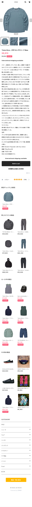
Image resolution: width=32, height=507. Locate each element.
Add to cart (16, 163)
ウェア (3, 435)
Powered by (16, 490)
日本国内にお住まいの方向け (16, 168)
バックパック (4, 445)
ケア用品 (3, 456)
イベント (3, 461)
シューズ (3, 429)
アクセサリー (4, 450)
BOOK (3, 471)
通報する (28, 173)
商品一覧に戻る (16, 480)
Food (3, 466)
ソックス (3, 440)
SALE (2, 424)
